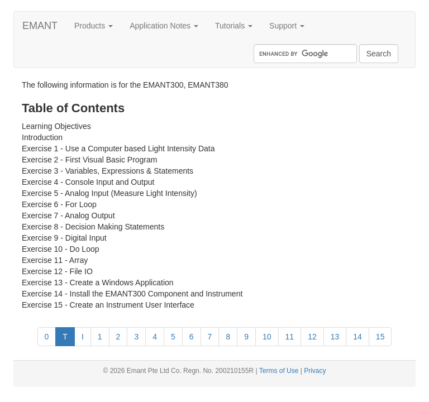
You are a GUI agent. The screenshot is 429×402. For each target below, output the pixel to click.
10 (267, 336)
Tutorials (233, 25)
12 (312, 336)
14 (357, 336)
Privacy (315, 371)
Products (93, 25)
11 (289, 336)
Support (286, 25)
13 (335, 336)
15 (380, 336)
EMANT (40, 25)
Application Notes (164, 25)
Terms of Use (279, 371)
